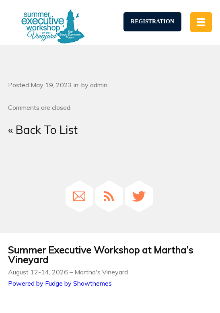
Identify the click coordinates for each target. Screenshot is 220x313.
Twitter (139, 196)
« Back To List (43, 130)
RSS (109, 196)
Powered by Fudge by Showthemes (60, 283)
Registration (152, 22)
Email (79, 196)
